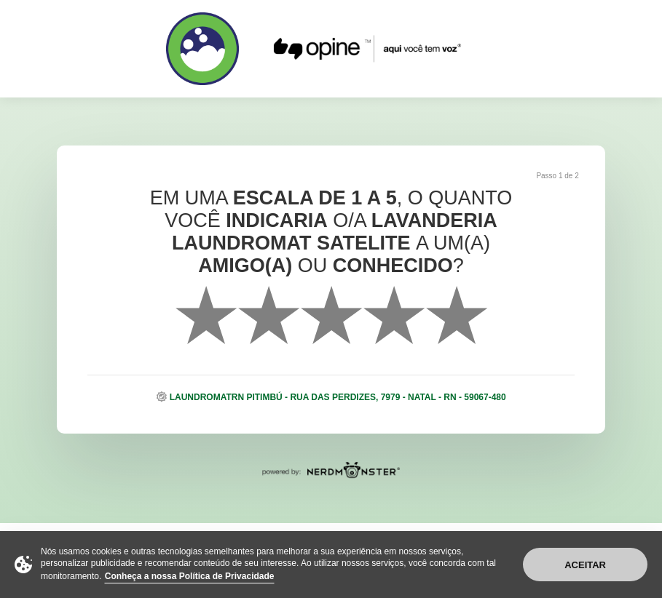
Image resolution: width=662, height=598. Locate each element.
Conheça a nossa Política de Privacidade (190, 576)
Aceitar (585, 564)
